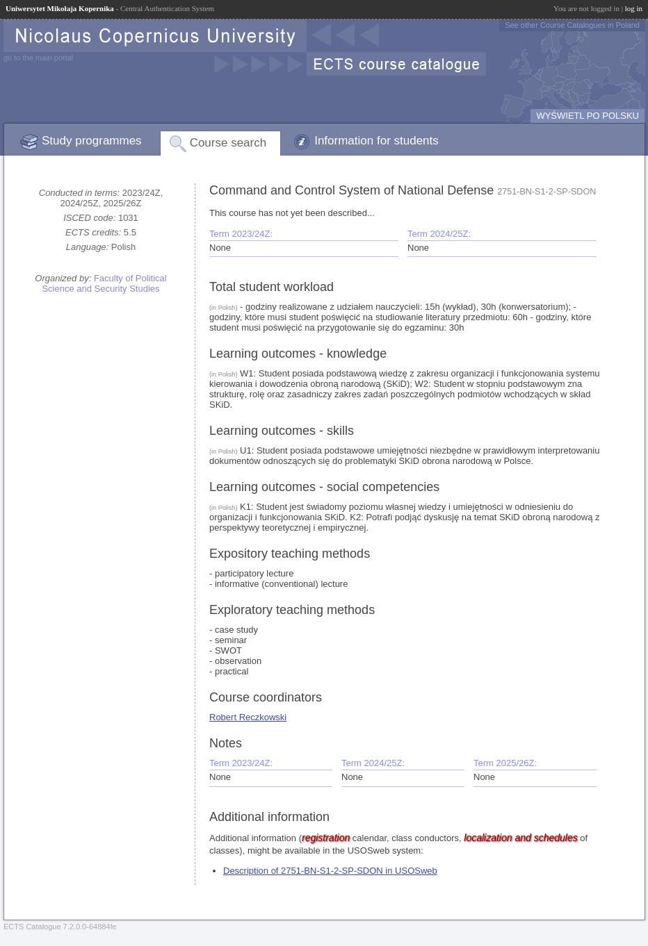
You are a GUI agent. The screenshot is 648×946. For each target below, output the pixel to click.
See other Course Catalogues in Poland (572, 25)
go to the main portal (38, 57)
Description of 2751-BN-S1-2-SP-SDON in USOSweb (330, 870)
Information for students (376, 140)
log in (633, 8)
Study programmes (92, 140)
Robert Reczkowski (247, 717)
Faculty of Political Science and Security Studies (104, 283)
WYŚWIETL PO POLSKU (587, 115)
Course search (228, 142)
